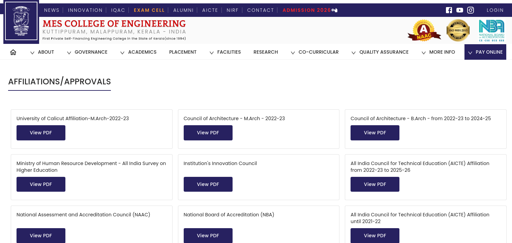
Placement (183, 52)
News (52, 10)
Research (265, 52)
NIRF (233, 10)
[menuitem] (13, 52)
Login (494, 10)
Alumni (183, 10)
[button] (42, 52)
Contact (260, 10)
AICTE (210, 10)
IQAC (118, 10)
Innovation (85, 10)
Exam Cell (149, 10)
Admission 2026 (306, 10)
